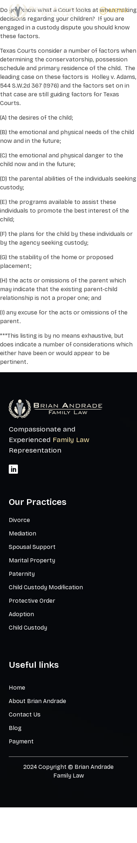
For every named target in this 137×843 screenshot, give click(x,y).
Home (17, 687)
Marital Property (32, 560)
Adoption (21, 614)
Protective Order (32, 600)
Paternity (22, 573)
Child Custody (28, 627)
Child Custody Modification (46, 587)
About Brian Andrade (37, 701)
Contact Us (25, 714)
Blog (15, 727)
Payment (21, 741)
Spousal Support (32, 546)
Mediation (22, 533)
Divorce (19, 520)
